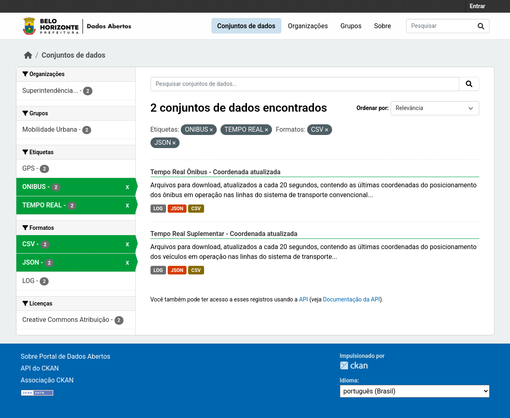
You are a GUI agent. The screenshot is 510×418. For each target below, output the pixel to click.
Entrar (477, 6)
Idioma (348, 380)
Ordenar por (372, 108)
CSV (196, 208)
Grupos (351, 26)
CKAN (354, 365)
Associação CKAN (47, 380)
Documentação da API (351, 299)
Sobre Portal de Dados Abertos (65, 356)
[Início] (28, 55)
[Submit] (481, 26)
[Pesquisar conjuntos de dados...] (448, 26)
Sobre (382, 26)
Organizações (308, 26)
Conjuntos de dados (246, 26)
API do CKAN (40, 368)
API (303, 299)
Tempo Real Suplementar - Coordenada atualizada (224, 234)
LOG (158, 208)
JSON (177, 208)
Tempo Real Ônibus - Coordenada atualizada (216, 172)
